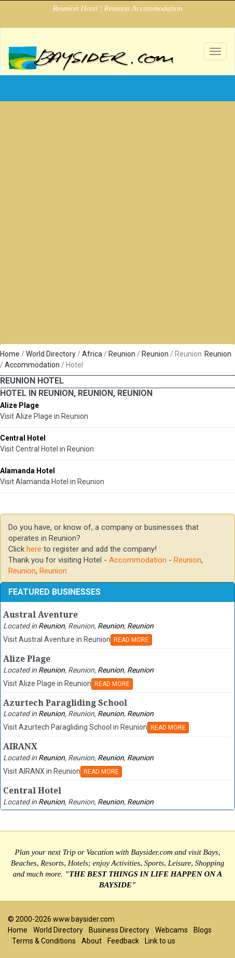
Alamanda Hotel (27, 471)
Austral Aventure (40, 615)
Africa (92, 354)
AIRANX (20, 746)
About (91, 941)
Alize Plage (19, 405)
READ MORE (131, 640)
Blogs (202, 930)
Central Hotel (23, 438)
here (34, 549)
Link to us (160, 941)
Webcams (171, 930)
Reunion (121, 354)
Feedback (123, 941)
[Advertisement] (113, 225)
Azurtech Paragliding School (65, 703)
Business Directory (119, 930)
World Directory (51, 354)
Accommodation (32, 365)
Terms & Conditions (44, 941)
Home (10, 354)
